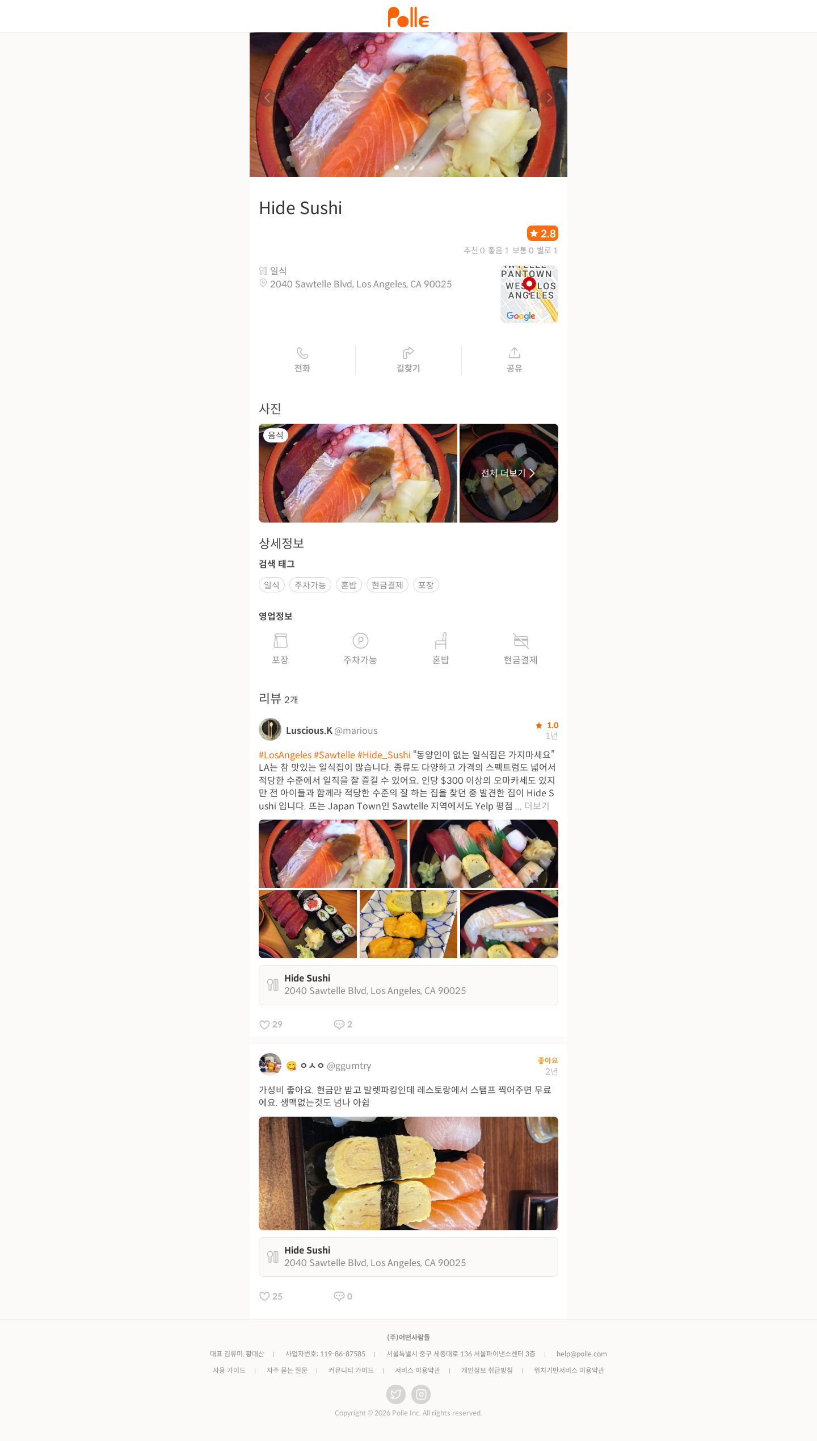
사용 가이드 (229, 1370)
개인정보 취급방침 (487, 1370)
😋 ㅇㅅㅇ (305, 1066)
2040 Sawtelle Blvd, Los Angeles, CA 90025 (361, 284)
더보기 (537, 806)
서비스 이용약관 (417, 1370)
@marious (355, 731)
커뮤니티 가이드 (351, 1370)
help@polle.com (582, 1354)
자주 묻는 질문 (287, 1370)
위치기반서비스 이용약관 (569, 1370)
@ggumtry (349, 1066)
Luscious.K (309, 731)
